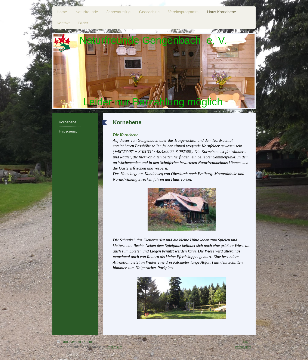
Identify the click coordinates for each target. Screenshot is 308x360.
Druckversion (69, 342)
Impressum (115, 347)
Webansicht (243, 347)
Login (247, 342)
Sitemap (89, 342)
